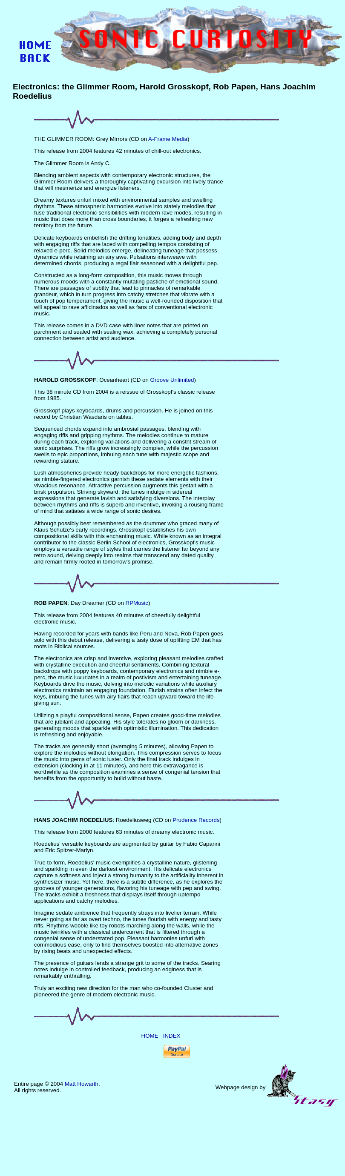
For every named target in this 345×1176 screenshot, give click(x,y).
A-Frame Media (167, 139)
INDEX (172, 1036)
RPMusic (137, 603)
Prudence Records (195, 820)
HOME (149, 1036)
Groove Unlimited (172, 380)
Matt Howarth (81, 1084)
